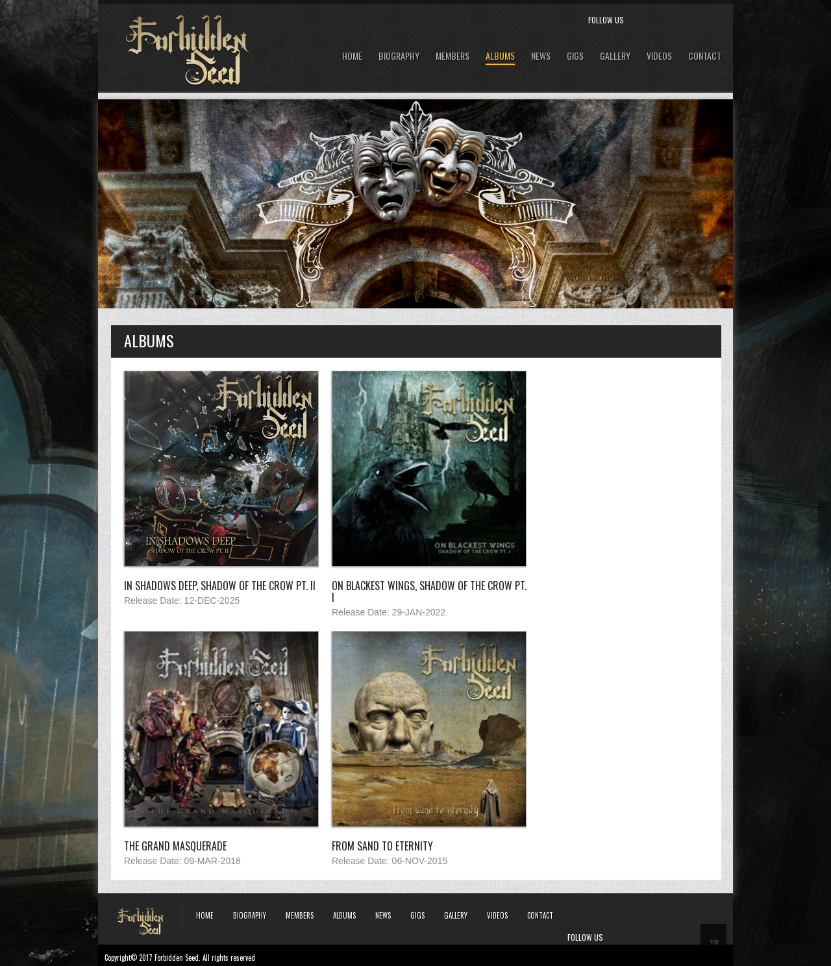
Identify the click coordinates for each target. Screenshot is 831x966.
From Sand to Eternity (382, 846)
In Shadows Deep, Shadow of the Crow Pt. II (220, 585)
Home (352, 56)
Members (452, 56)
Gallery (615, 56)
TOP (714, 942)
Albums (500, 56)
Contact (704, 56)
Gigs (417, 915)
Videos (659, 56)
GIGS (575, 56)
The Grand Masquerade (175, 846)
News (541, 56)
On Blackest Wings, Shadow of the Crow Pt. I (429, 591)
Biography (398, 56)
